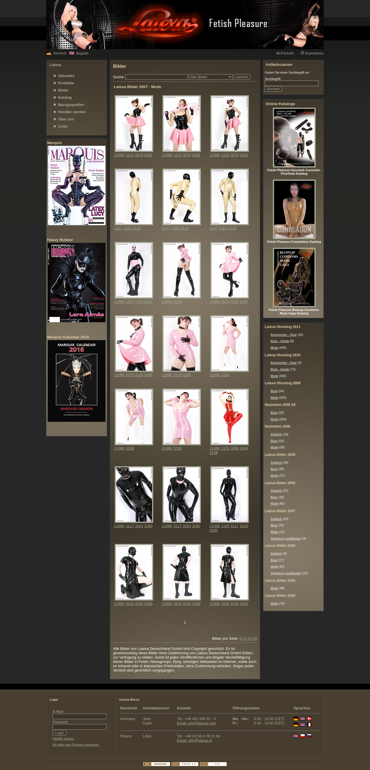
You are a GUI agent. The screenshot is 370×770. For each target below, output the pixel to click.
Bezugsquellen (71, 104)
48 (255, 638)
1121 (225, 448)
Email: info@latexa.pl (194, 740)
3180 (148, 526)
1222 (130, 155)
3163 (139, 526)
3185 (148, 155)
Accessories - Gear (284, 334)
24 (250, 638)
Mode (274, 347)
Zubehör (276, 434)
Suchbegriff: (273, 79)
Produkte (66, 83)
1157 (118, 228)
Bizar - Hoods (280, 341)
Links (63, 126)
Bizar (274, 391)
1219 (139, 301)
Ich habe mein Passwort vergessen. (76, 744)
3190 (148, 603)
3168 (214, 452)
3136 (225, 375)
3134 (139, 603)
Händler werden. (63, 738)
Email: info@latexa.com (196, 723)
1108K (119, 155)
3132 (130, 603)
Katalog (65, 97)
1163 (127, 228)
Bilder (63, 90)
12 (245, 638)
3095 (234, 448)
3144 (244, 448)
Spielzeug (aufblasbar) (286, 538)
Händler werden (72, 112)
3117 (130, 526)
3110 (136, 228)
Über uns (66, 119)
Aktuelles (66, 76)
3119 (177, 301)
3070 (139, 155)
